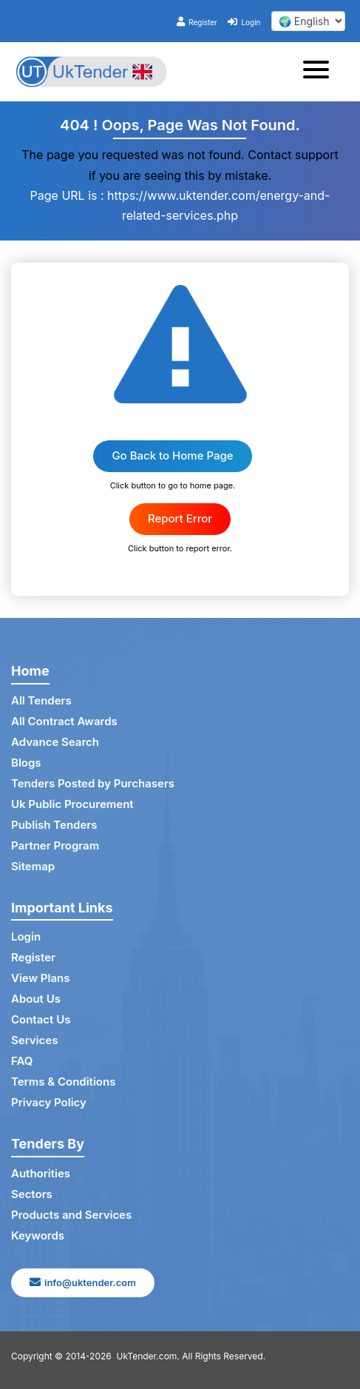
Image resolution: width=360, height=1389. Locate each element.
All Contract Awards (64, 721)
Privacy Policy (48, 1102)
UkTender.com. (148, 1356)
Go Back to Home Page (172, 455)
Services (34, 1040)
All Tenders (41, 700)
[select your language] (308, 21)
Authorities (40, 1173)
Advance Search (55, 742)
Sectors (31, 1194)
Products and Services (71, 1215)
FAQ (22, 1061)
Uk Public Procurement (72, 804)
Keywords (37, 1235)
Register (197, 22)
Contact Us (40, 1019)
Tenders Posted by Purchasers (92, 783)
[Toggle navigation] (320, 72)
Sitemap (33, 866)
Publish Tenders (54, 825)
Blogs (26, 763)
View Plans (40, 978)
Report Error (180, 518)
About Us (36, 999)
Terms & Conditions (63, 1081)
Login (244, 22)
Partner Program (55, 845)
